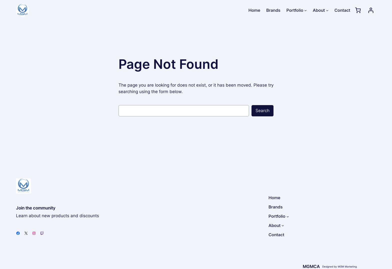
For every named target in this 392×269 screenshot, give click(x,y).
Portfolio (294, 10)
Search (263, 110)
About (319, 10)
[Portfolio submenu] (305, 10)
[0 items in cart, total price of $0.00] (358, 10)
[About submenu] (327, 10)
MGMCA (311, 266)
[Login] (371, 10)
